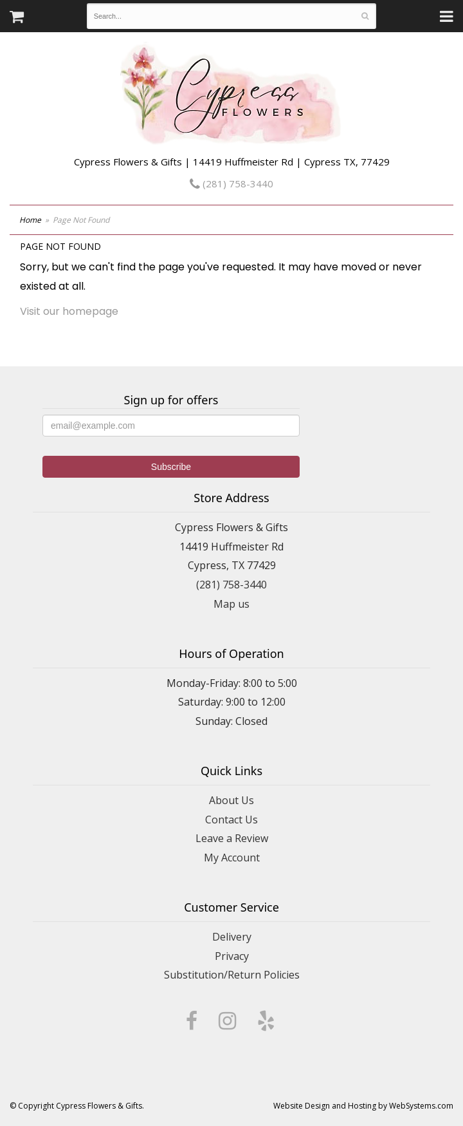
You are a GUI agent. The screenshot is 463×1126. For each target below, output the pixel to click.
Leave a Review (231, 838)
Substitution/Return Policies (232, 975)
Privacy (232, 956)
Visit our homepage (69, 311)
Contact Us (231, 819)
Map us (231, 604)
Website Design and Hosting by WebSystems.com (363, 1105)
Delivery (231, 937)
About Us (231, 800)
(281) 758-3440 (231, 183)
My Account (232, 857)
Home (30, 219)
